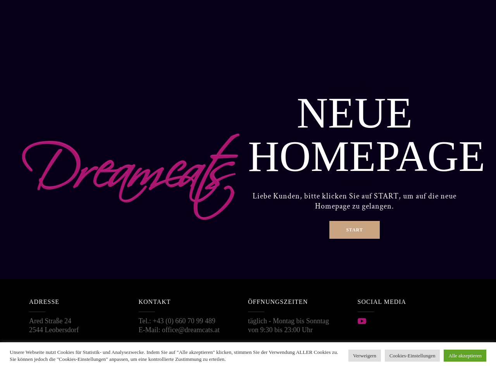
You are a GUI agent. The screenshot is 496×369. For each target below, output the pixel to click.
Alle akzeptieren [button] (465, 356)
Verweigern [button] (364, 356)
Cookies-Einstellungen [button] (412, 356)
